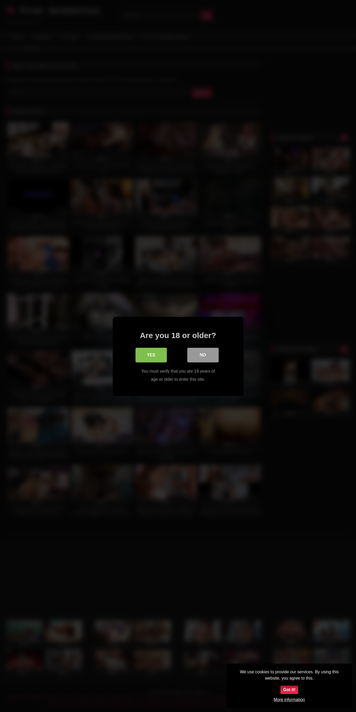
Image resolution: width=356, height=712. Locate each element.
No (203, 354)
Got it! (289, 689)
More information (289, 699)
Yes (151, 354)
